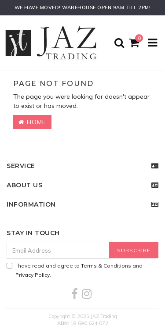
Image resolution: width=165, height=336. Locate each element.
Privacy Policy (32, 275)
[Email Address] (58, 250)
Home (32, 122)
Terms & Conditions (106, 265)
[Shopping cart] (135, 43)
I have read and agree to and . (75, 270)
